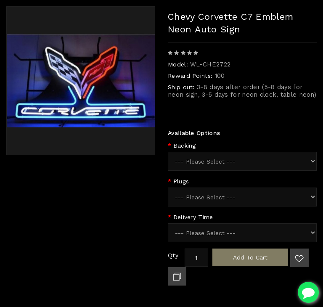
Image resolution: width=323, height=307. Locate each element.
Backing (184, 145)
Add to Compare (177, 276)
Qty (173, 255)
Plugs (181, 181)
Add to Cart (250, 257)
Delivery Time (193, 217)
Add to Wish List (299, 258)
